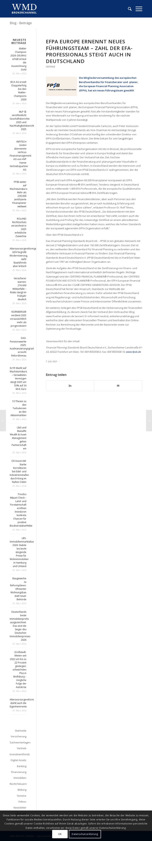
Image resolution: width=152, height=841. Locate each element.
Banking (21, 766)
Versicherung (18, 736)
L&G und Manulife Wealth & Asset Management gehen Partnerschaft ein (18, 438)
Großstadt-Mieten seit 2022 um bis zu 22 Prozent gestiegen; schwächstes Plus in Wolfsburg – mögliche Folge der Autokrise (18, 669)
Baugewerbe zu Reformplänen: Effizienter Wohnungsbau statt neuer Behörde (18, 589)
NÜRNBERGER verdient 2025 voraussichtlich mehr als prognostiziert (18, 318)
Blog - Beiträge (21, 23)
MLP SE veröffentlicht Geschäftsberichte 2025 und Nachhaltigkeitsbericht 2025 (22, 120)
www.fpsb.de (133, 352)
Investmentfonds (18, 754)
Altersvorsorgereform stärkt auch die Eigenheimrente (22, 703)
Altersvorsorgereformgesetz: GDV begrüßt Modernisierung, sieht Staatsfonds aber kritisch (26, 257)
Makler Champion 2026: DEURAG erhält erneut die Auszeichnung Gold (18, 59)
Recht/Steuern (18, 784)
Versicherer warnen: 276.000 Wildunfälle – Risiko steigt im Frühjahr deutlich (18, 289)
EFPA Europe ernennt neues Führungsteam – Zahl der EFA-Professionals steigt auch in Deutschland (89, 51)
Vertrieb (50, 66)
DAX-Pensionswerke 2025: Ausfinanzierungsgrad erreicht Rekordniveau (22, 346)
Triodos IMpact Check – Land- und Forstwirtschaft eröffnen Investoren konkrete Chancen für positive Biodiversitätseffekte (21, 510)
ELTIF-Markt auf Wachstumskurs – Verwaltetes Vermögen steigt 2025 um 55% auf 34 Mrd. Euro (18, 378)
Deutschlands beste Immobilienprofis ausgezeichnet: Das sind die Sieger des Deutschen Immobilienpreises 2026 (20, 625)
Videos (22, 801)
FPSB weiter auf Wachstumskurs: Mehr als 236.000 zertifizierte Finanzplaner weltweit (19, 194)
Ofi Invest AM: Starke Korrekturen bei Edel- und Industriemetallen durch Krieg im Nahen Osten (19, 471)
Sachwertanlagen (18, 742)
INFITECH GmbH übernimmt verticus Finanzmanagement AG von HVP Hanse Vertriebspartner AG (20, 155)
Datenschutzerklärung (85, 834)
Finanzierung (18, 772)
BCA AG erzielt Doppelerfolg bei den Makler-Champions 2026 (18, 90)
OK (60, 834)
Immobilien (20, 778)
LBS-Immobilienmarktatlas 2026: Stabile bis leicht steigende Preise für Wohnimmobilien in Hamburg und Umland (22, 552)
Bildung (22, 789)
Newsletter (20, 807)
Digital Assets (18, 760)
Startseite (20, 730)
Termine (21, 795)
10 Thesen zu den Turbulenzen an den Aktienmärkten (18, 408)
